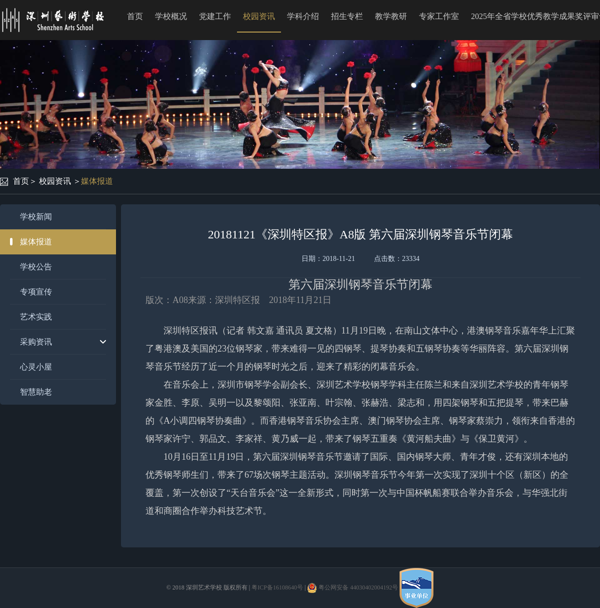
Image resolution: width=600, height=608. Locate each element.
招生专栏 (347, 16)
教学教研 (391, 16)
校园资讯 (259, 16)
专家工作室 (439, 16)
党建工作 (215, 16)
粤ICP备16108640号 (277, 587)
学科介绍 (303, 16)
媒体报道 (97, 181)
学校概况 (171, 16)
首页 (135, 16)
